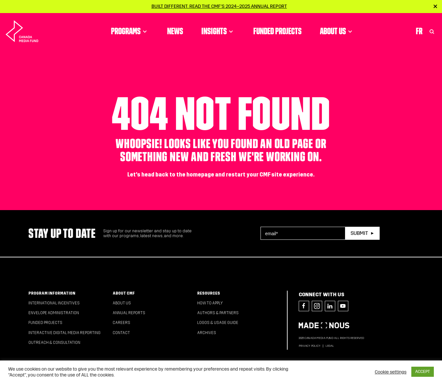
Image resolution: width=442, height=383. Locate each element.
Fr (419, 31)
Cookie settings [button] (390, 372)
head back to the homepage (177, 174)
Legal (329, 345)
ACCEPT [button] (422, 371)
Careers (121, 322)
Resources (208, 293)
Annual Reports (129, 313)
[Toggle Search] (431, 31)
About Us (337, 31)
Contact (121, 332)
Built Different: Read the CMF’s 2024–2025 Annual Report (219, 6)
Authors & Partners (218, 313)
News (175, 31)
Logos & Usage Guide (217, 322)
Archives (206, 332)
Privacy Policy (310, 345)
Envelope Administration (53, 313)
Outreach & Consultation (54, 342)
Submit (359, 233)
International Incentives (54, 303)
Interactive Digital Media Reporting (64, 332)
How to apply (210, 303)
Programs (130, 31)
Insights (218, 31)
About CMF (124, 293)
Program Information (51, 293)
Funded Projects (277, 31)
